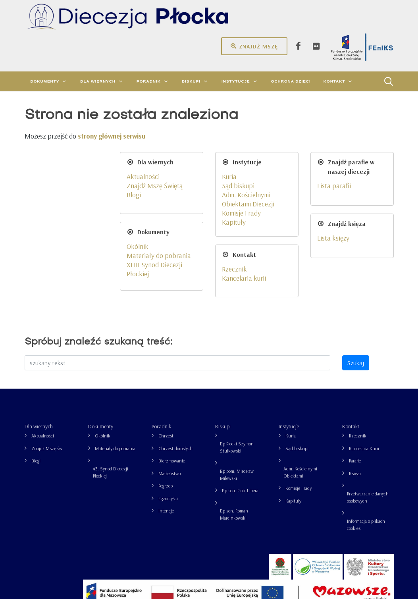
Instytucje (289, 346)
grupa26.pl (364, 578)
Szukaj (355, 283)
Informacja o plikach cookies (366, 444)
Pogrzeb (165, 406)
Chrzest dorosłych (175, 369)
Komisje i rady (298, 408)
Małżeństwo (169, 394)
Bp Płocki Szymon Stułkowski (237, 367)
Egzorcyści (168, 419)
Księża (355, 394)
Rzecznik (357, 356)
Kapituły (293, 421)
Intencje (166, 431)
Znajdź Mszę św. (47, 369)
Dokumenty (100, 346)
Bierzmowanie (171, 381)
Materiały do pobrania (115, 369)
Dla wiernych (39, 346)
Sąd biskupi (296, 369)
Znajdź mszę (254, 46)
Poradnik (161, 346)
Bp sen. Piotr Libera (240, 411)
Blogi (35, 381)
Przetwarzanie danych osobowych (368, 417)
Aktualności (42, 356)
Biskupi (223, 346)
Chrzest (165, 356)
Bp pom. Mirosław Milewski (237, 394)
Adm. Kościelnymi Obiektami (300, 392)
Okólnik (102, 356)
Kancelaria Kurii (364, 369)
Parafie (355, 381)
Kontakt (350, 346)
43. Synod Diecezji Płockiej (110, 392)
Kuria (290, 356)
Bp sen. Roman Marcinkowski (234, 434)
